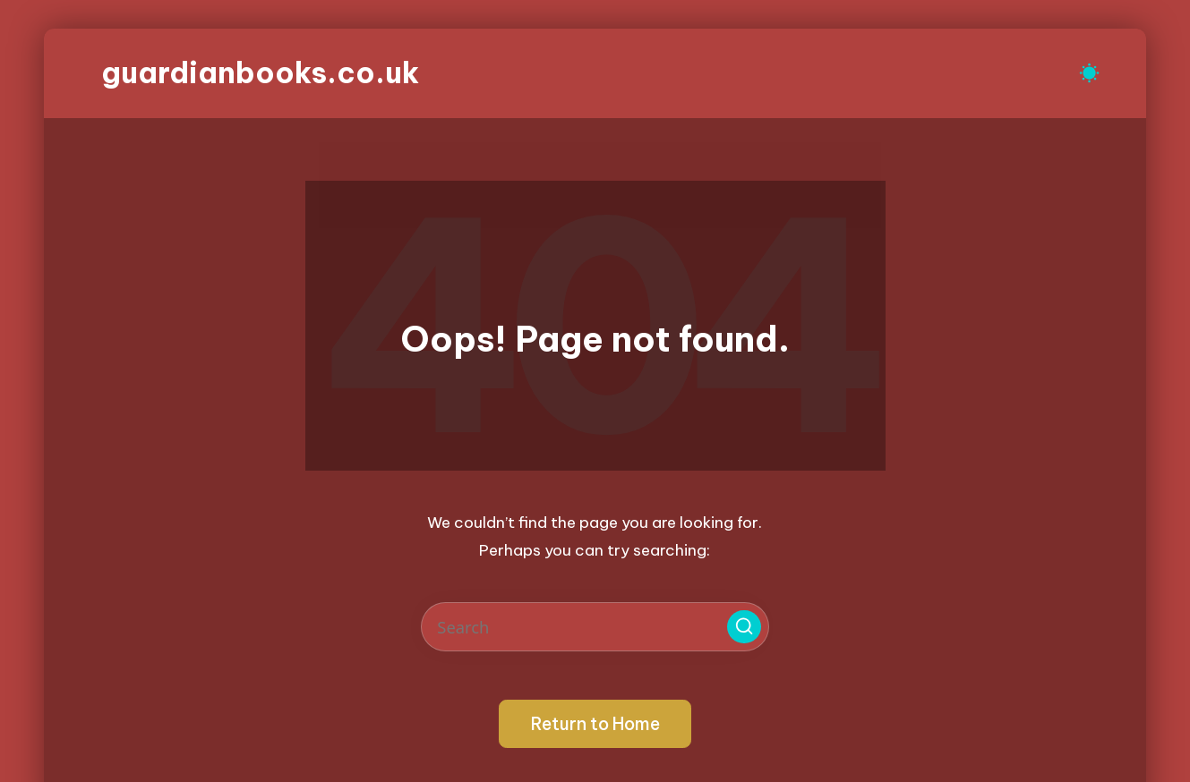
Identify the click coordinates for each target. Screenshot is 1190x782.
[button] (744, 627)
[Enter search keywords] (595, 626)
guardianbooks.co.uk (260, 73)
